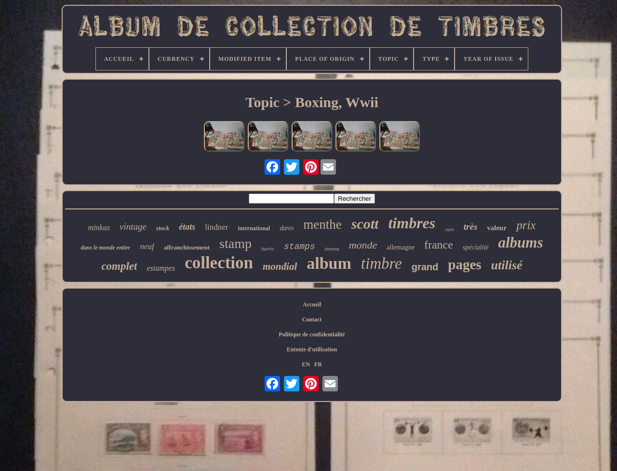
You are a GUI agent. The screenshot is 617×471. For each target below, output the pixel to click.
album (329, 263)
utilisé (507, 265)
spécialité (476, 247)
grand (425, 267)
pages (464, 264)
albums (520, 242)
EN (306, 364)
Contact (312, 319)
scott (365, 224)
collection (219, 262)
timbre (381, 263)
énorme (332, 248)
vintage (133, 227)
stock (162, 228)
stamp (235, 243)
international (254, 228)
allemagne (401, 247)
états (187, 227)
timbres (411, 223)
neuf (147, 246)
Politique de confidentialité (312, 334)
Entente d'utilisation (312, 349)
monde (363, 245)
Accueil (312, 304)
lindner (216, 227)
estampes (161, 268)
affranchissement (187, 247)
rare (449, 229)
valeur (497, 228)
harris (267, 248)
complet (119, 266)
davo (287, 228)
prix (526, 225)
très (471, 227)
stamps (299, 246)
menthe (322, 224)
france (438, 244)
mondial (280, 266)
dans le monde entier (105, 247)
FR (318, 364)
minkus (99, 227)
